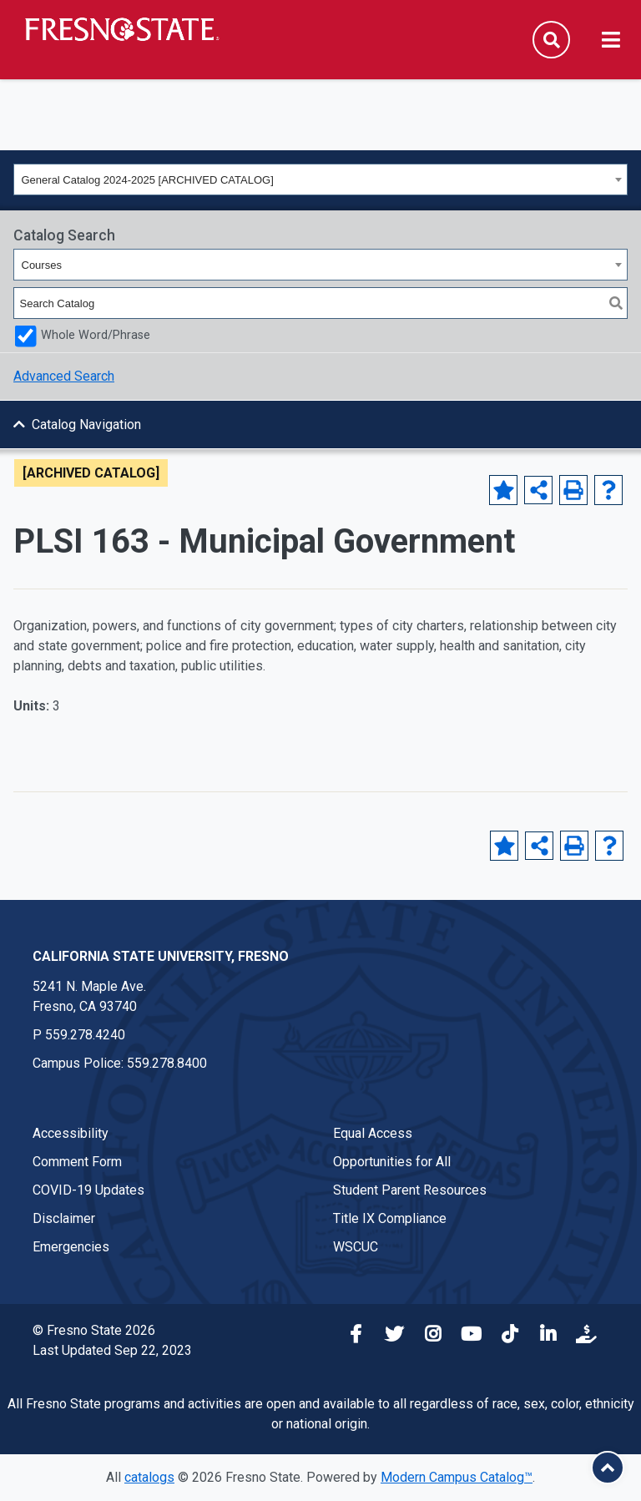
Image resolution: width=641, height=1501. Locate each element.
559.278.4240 (85, 1035)
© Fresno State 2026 (94, 1330)
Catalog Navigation (86, 424)
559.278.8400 (167, 1063)
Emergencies (71, 1247)
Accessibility (71, 1133)
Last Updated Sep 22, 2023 (112, 1350)
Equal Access (372, 1133)
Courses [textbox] (42, 265)
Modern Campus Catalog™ (456, 1477)
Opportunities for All (392, 1162)
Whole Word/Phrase (95, 335)
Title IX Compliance (390, 1218)
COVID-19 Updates (88, 1190)
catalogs (149, 1477)
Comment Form (77, 1162)
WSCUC (355, 1247)
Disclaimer (64, 1218)
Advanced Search (63, 376)
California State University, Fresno (161, 956)
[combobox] (320, 179)
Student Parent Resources (410, 1190)
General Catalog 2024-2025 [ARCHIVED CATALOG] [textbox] (148, 180)
